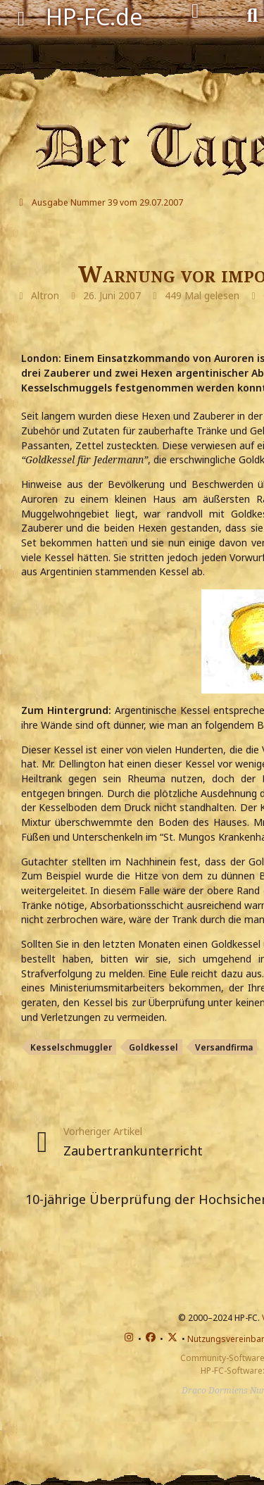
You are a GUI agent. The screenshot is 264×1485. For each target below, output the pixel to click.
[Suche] (252, 14)
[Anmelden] (195, 11)
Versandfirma (224, 1047)
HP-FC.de (94, 16)
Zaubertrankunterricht (133, 1150)
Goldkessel (153, 1047)
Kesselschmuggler (71, 1047)
